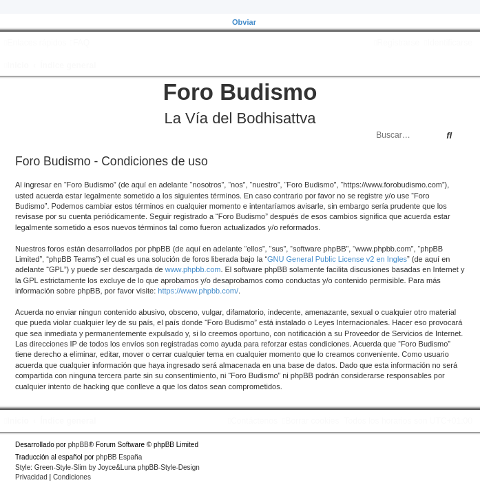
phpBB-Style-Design (169, 467)
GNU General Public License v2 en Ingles (337, 259)
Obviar (244, 22)
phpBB (78, 444)
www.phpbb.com (193, 269)
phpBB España (119, 457)
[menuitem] (80, 43)
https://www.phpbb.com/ (198, 291)
